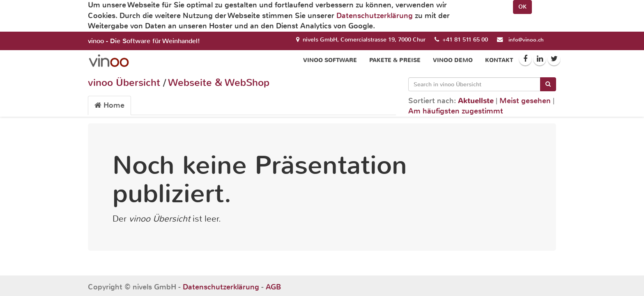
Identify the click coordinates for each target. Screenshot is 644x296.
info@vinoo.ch (526, 39)
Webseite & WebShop (218, 82)
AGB (273, 287)
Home (109, 105)
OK (522, 7)
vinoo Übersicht (124, 82)
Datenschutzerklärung (374, 16)
